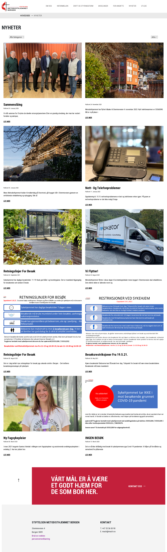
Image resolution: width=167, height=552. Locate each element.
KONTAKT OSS (137, 486)
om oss (49, 6)
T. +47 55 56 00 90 (107, 528)
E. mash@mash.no (108, 531)
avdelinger (103, 6)
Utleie (144, 6)
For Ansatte (118, 6)
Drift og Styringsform (83, 6)
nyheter (132, 6)
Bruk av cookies (38, 536)
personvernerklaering (41, 539)
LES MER (6, 121)
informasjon (62, 6)
